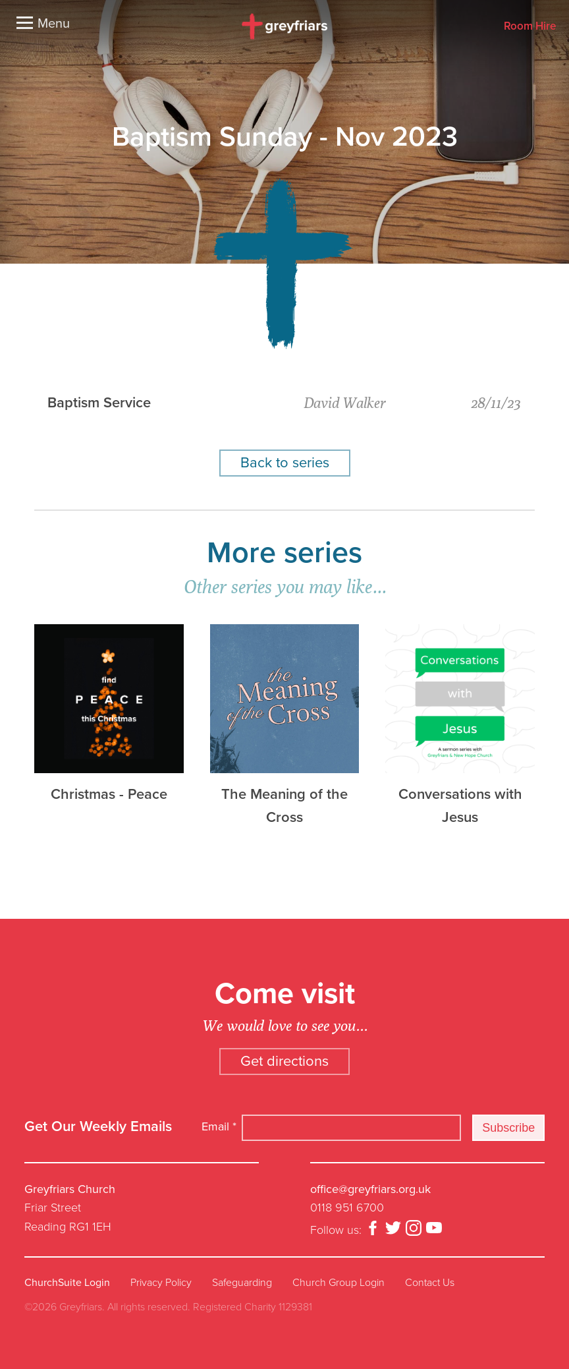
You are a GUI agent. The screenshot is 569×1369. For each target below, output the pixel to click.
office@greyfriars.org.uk (370, 1189)
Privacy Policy (161, 1282)
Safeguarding (242, 1282)
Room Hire (530, 27)
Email (219, 1126)
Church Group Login (338, 1282)
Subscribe (508, 1127)
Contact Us (429, 1282)
